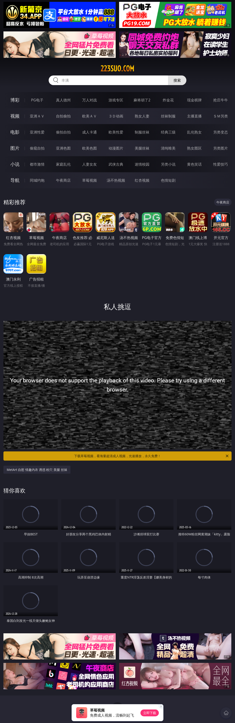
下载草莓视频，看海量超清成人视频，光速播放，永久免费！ (151, 456)
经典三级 (168, 132)
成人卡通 (89, 132)
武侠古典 (116, 164)
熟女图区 (194, 148)
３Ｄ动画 (116, 116)
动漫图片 (116, 148)
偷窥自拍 (37, 148)
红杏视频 (142, 180)
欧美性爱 (116, 132)
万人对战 (89, 100)
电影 (15, 132)
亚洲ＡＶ (37, 116)
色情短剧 (168, 180)
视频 (15, 116)
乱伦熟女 (194, 132)
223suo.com (117, 68)
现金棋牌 (194, 100)
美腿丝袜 (142, 148)
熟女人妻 (142, 116)
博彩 (15, 100)
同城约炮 (37, 180)
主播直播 (194, 116)
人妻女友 (89, 164)
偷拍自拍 (63, 132)
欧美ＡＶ (89, 116)
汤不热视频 (116, 180)
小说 (15, 164)
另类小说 (168, 164)
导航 (15, 180)
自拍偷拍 (63, 116)
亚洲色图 (63, 148)
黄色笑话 (194, 164)
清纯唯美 (168, 148)
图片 (15, 148)
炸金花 (168, 100)
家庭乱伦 (63, 164)
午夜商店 (63, 180)
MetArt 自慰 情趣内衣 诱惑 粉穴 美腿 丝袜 (37, 469)
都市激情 (37, 164)
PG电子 (37, 100)
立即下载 (149, 713)
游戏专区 (116, 100)
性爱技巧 (220, 164)
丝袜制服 (168, 116)
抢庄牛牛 (220, 100)
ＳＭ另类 (220, 116)
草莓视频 (89, 180)
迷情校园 (142, 164)
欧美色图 (89, 148)
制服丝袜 (142, 132)
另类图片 (220, 148)
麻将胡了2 (142, 100)
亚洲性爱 (37, 132)
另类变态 (220, 132)
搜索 (177, 80)
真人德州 (63, 100)
